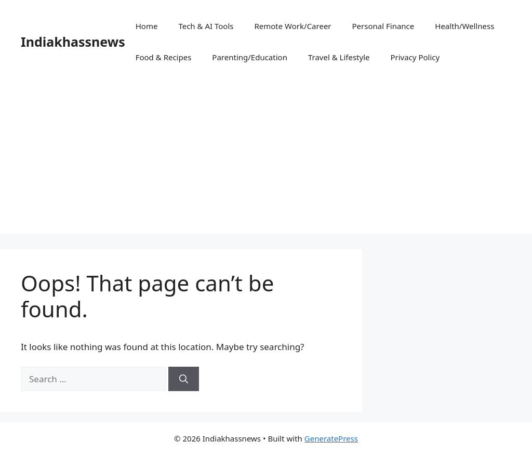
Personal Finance (383, 26)
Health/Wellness (464, 26)
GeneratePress (331, 438)
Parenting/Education (249, 57)
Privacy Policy (415, 57)
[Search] (183, 379)
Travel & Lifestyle (339, 57)
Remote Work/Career (292, 26)
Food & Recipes (164, 57)
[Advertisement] (266, 161)
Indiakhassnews (73, 41)
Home (147, 26)
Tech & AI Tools (205, 26)
